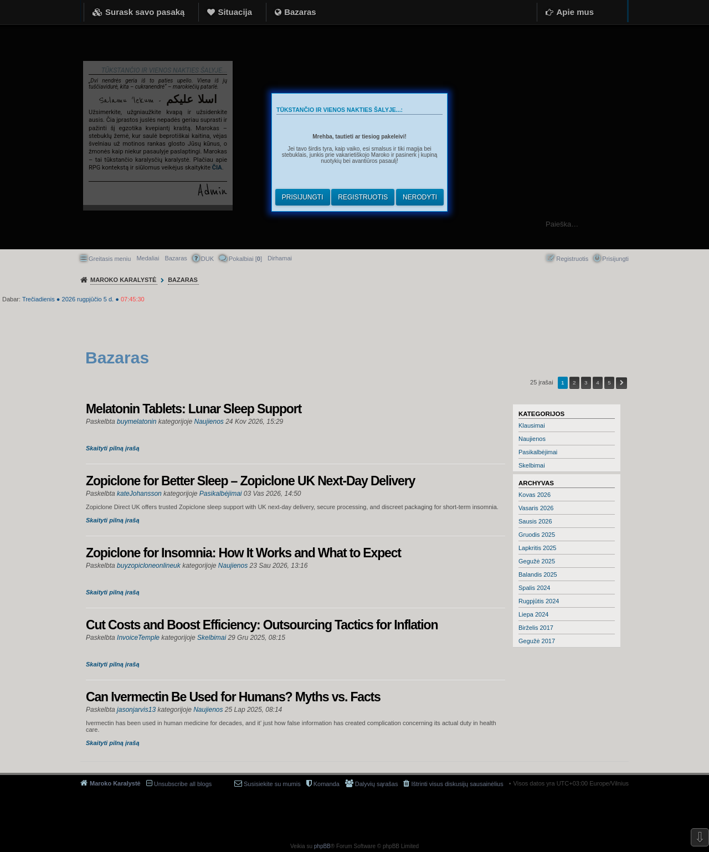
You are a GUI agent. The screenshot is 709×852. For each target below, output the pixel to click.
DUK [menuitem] (207, 258)
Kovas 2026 (534, 494)
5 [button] (609, 382)
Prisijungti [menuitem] (615, 258)
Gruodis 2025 (536, 534)
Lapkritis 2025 (537, 548)
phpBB (322, 846)
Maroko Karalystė (115, 783)
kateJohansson (139, 493)
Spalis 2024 (534, 587)
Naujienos (532, 438)
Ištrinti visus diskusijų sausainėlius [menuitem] (457, 784)
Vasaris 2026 (535, 508)
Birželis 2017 (535, 627)
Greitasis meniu (110, 258)
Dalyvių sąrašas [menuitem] (376, 784)
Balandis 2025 (537, 574)
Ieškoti (694, 224)
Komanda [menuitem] (327, 784)
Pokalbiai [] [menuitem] (245, 258)
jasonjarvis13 (136, 710)
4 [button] (597, 382)
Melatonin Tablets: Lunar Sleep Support (193, 409)
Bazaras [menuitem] (176, 258)
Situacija (235, 12)
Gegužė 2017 (536, 641)
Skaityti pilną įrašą (113, 448)
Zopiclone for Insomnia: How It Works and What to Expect (243, 553)
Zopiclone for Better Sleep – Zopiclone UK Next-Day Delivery (250, 481)
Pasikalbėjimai (537, 452)
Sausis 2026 (535, 521)
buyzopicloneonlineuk (149, 565)
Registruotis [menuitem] (572, 258)
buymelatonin (136, 421)
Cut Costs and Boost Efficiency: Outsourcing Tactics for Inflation (262, 625)
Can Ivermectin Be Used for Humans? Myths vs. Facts (233, 697)
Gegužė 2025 (536, 561)
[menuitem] (280, 258)
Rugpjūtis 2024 (538, 601)
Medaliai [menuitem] (147, 258)
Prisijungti (302, 197)
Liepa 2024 (533, 614)
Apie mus (575, 12)
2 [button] (574, 382)
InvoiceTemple (138, 637)
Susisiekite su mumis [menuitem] (272, 784)
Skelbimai (531, 465)
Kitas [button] (621, 383)
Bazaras (300, 12)
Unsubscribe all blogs (183, 784)
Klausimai (531, 425)
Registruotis (363, 197)
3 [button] (586, 382)
